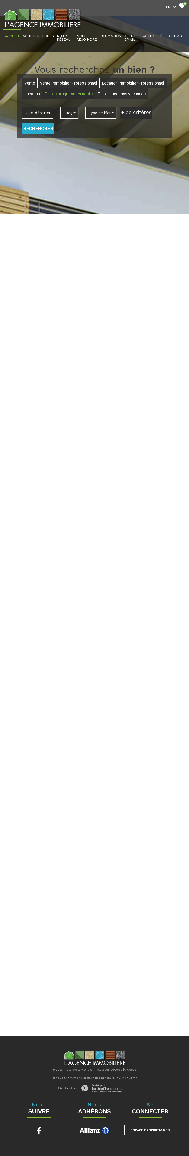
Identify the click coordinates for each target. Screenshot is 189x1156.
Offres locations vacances (122, 93)
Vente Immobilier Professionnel (68, 83)
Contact (175, 36)
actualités (154, 36)
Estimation (111, 36)
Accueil (12, 36)
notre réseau (64, 38)
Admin (133, 1077)
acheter (31, 36)
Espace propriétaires (150, 1130)
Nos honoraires (105, 1077)
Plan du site (59, 1077)
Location (32, 93)
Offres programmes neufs (69, 93)
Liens (122, 1077)
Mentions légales (81, 1077)
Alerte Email (131, 38)
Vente (29, 83)
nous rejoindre (87, 38)
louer (48, 36)
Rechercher (38, 128)
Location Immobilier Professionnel (133, 83)
